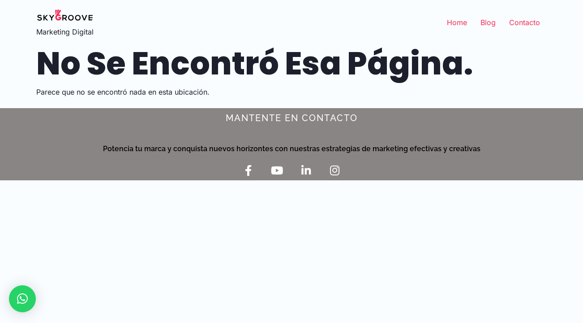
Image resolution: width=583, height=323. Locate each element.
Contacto (524, 22)
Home (457, 22)
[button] (22, 298)
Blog (488, 22)
